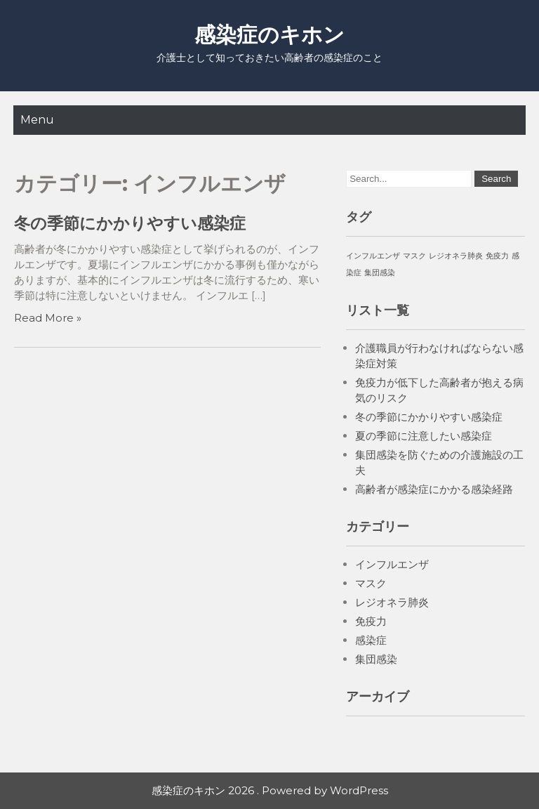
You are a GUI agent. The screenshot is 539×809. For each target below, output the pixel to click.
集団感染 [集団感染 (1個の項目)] (379, 272)
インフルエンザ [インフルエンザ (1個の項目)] (373, 256)
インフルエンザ (392, 564)
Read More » (47, 317)
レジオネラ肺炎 (392, 602)
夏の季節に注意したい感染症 (423, 435)
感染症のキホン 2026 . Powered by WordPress (270, 790)
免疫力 (371, 621)
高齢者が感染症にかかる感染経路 (434, 489)
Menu (37, 119)
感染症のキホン (269, 35)
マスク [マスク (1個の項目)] (414, 256)
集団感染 (376, 659)
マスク (371, 583)
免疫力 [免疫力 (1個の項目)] (497, 256)
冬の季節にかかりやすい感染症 (130, 223)
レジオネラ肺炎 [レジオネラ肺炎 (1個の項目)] (456, 256)
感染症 (371, 640)
